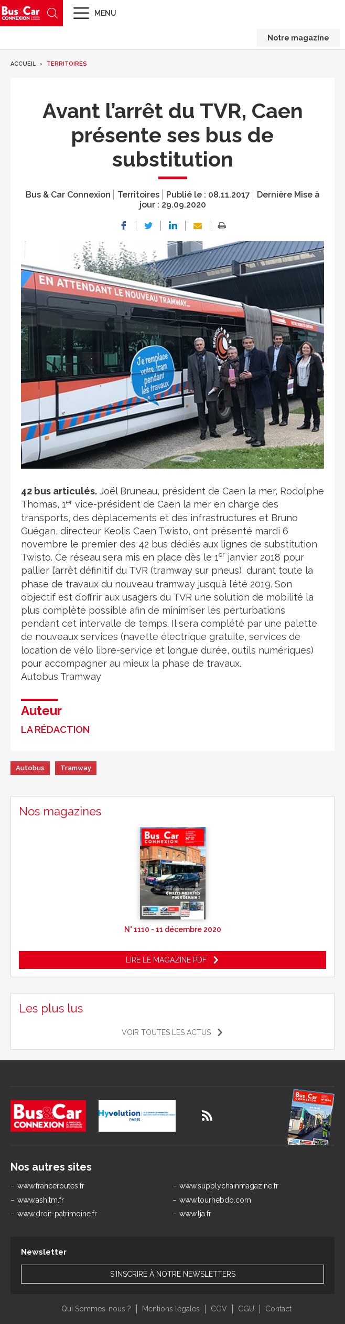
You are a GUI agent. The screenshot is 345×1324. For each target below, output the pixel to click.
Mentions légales (171, 1309)
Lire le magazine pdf (166, 960)
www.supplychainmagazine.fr (228, 1186)
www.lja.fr (195, 1213)
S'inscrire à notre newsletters (172, 1274)
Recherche (52, 13)
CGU (246, 1309)
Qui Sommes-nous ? (96, 1309)
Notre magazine (298, 38)
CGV (219, 1309)
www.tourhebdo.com (215, 1200)
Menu (105, 13)
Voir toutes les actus (166, 1032)
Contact (278, 1309)
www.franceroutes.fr (50, 1186)
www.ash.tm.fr (40, 1200)
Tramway (75, 768)
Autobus (30, 768)
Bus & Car (21, 13)
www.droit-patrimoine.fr (57, 1213)
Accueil (23, 63)
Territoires (67, 63)
